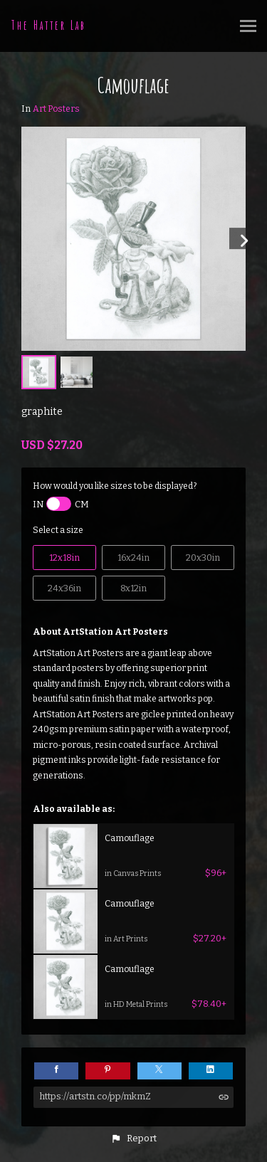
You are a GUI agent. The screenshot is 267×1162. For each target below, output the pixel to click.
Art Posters (56, 109)
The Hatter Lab (48, 25)
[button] (133, 1138)
